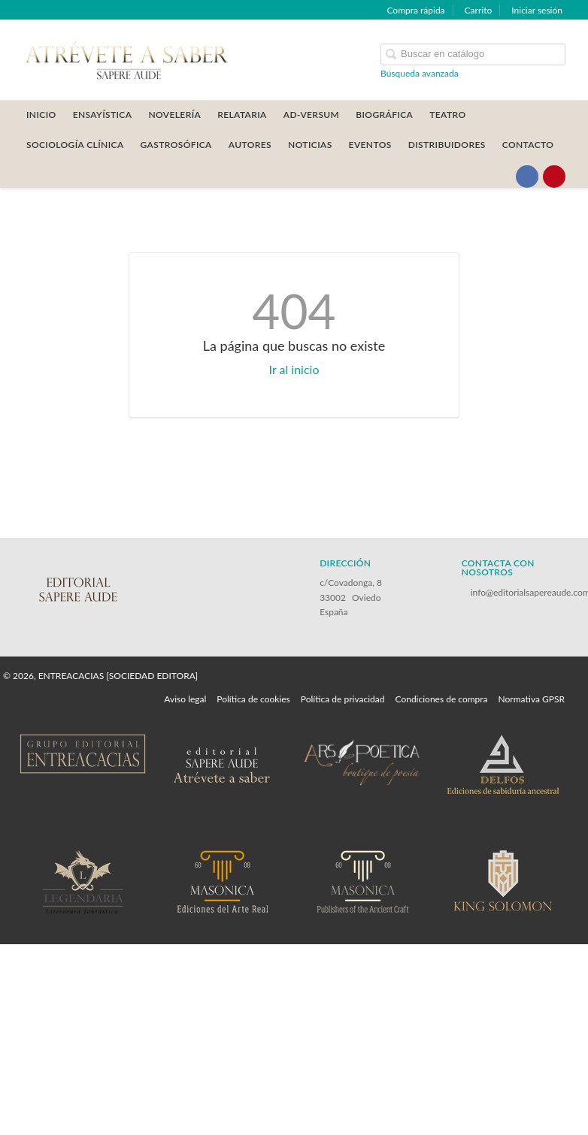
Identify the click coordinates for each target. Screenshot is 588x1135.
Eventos (370, 144)
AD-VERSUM (311, 114)
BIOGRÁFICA (384, 114)
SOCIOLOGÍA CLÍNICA (75, 144)
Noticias (310, 144)
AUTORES (250, 144)
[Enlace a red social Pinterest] (554, 176)
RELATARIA (242, 114)
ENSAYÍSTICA (102, 114)
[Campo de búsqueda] (472, 54)
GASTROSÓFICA (176, 144)
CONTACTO (528, 144)
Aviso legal (185, 699)
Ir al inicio (294, 369)
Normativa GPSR (532, 699)
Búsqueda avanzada (419, 73)
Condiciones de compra (441, 699)
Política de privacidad (343, 699)
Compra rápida (415, 10)
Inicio (41, 114)
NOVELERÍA (174, 114)
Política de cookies (253, 699)
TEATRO (447, 114)
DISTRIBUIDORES (447, 144)
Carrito (479, 10)
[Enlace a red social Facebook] (527, 176)
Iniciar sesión (536, 10)
